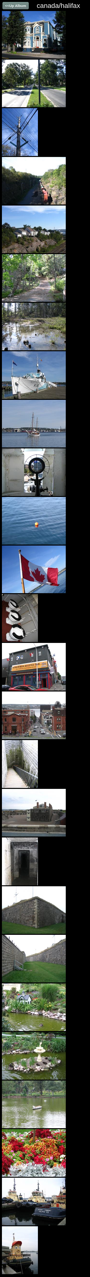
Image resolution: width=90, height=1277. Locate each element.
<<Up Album (15, 6)
